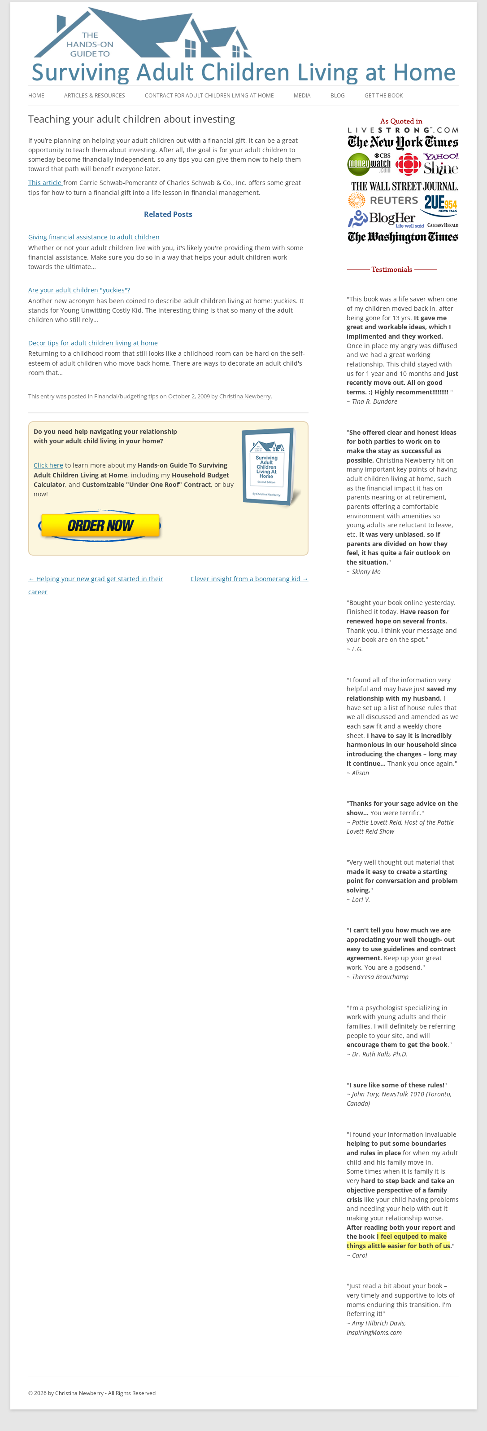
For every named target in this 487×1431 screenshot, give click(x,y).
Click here (48, 465)
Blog (337, 95)
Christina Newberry (245, 396)
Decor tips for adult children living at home (93, 343)
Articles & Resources (94, 95)
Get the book (384, 95)
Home (36, 95)
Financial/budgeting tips (126, 396)
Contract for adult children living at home (209, 95)
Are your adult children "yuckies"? (79, 290)
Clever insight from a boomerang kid (250, 578)
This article (45, 182)
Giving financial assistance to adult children (94, 237)
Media (302, 95)
